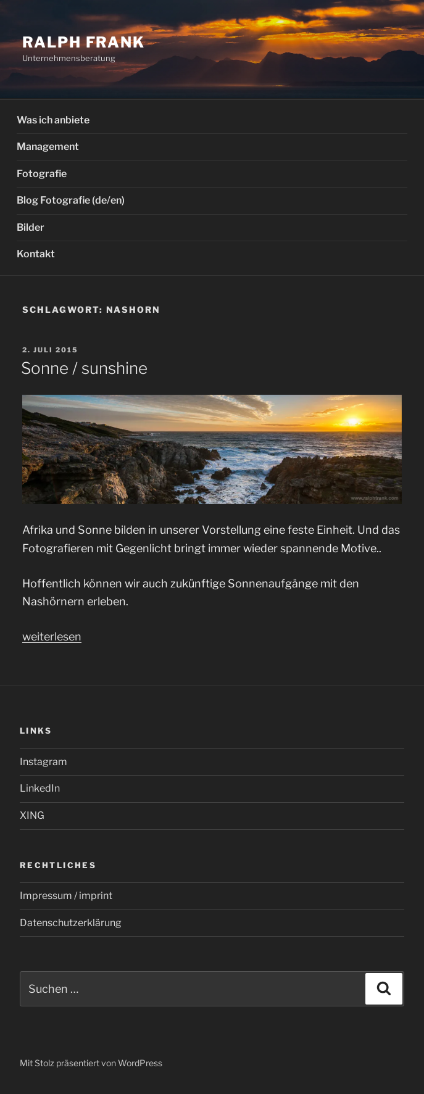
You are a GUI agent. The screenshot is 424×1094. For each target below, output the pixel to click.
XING (32, 815)
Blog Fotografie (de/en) (71, 200)
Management (48, 146)
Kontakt (36, 254)
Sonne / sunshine (84, 368)
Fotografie (42, 174)
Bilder (30, 227)
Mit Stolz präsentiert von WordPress (91, 1063)
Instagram (43, 762)
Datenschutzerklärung (71, 923)
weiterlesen (51, 636)
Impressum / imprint (66, 895)
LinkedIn (40, 788)
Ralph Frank (83, 42)
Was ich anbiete (53, 120)
